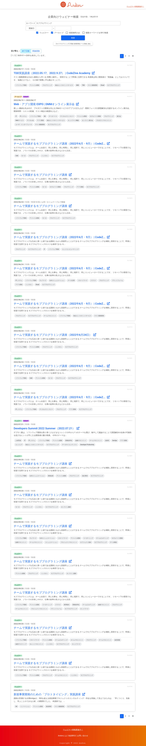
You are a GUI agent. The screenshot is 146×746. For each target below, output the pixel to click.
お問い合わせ (82, 736)
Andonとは (62, 736)
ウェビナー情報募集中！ (135, 7)
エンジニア (19, 444)
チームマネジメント (50, 316)
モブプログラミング (113, 85)
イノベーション (25, 706)
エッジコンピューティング (70, 249)
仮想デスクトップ (21, 644)
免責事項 (72, 736)
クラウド (93, 280)
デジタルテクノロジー (67, 116)
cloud (102, 85)
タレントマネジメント (36, 644)
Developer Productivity (87, 444)
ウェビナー (44, 33)
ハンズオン (45, 156)
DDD (77, 85)
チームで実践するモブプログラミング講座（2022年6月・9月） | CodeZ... (62, 143)
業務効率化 (68, 440)
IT (16, 116)
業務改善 (50, 476)
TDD (83, 85)
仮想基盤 (117, 640)
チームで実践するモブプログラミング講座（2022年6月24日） (55, 334)
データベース (53, 116)
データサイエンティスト (69, 444)
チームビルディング (102, 538)
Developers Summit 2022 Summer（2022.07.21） (46, 428)
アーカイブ (58, 33)
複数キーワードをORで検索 (97, 33)
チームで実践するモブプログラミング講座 (43, 174)
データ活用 (71, 280)
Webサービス (20, 120)
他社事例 (85, 476)
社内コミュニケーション (57, 280)
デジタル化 (30, 120)
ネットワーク (84, 609)
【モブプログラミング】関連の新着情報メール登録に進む (73, 44)
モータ (23, 156)
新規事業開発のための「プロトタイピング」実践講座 (49, 694)
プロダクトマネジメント (103, 120)
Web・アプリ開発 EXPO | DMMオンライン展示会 (46, 104)
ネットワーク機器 (73, 120)
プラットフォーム (117, 280)
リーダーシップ (88, 538)
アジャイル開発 (34, 85)
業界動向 (66, 604)
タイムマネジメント (77, 640)
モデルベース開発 (95, 116)
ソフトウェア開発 (21, 85)
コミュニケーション (51, 542)
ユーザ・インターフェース (24, 124)
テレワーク (42, 280)
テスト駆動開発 (92, 85)
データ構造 (113, 542)
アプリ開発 (40, 120)
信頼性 (107, 440)
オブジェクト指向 (85, 542)
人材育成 (18, 440)
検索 (73, 38)
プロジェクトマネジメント (69, 542)
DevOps (114, 440)
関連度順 (36, 51)
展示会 (119, 116)
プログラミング (47, 85)
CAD (17, 156)
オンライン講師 (66, 507)
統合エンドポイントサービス (64, 85)
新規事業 (48, 706)
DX (45, 116)
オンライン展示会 (87, 120)
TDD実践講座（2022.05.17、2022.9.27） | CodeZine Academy (54, 73)
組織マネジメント (80, 440)
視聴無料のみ (74, 33)
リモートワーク (82, 280)
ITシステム (23, 116)
